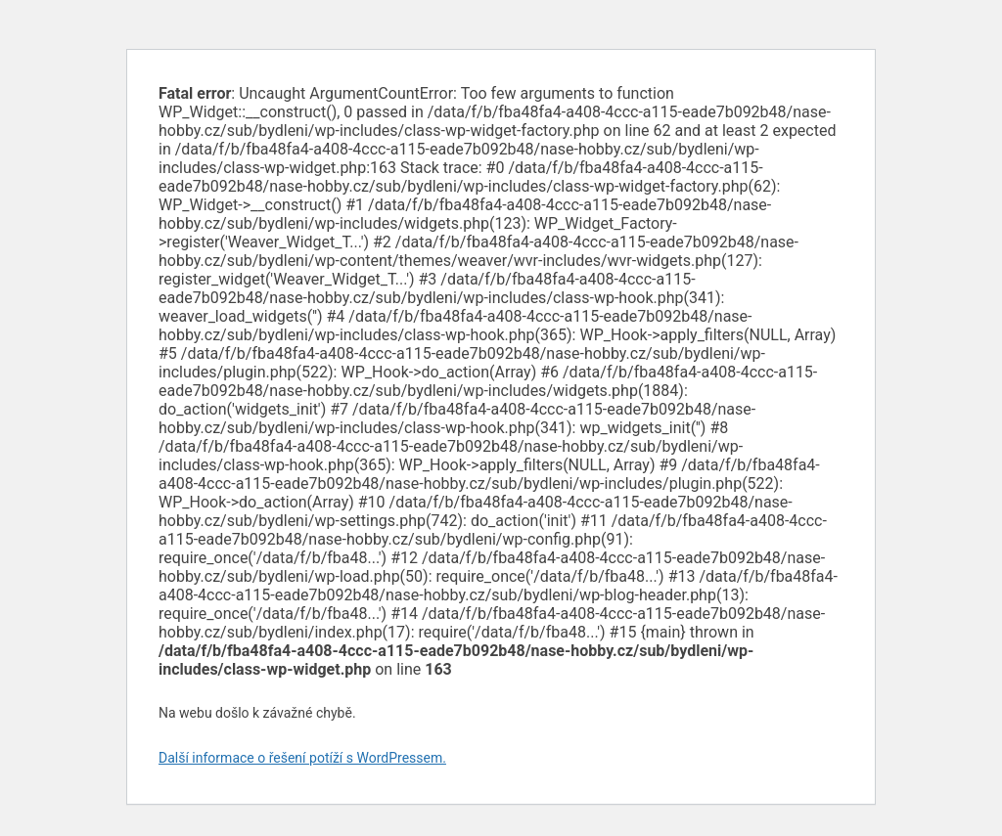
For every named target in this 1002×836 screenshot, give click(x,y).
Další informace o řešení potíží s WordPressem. (302, 758)
